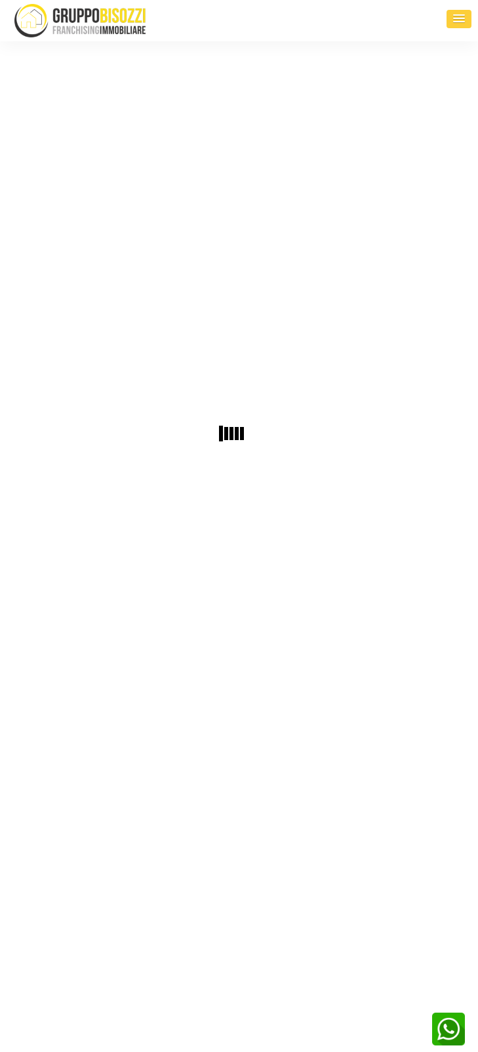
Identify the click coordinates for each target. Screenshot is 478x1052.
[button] (459, 19)
